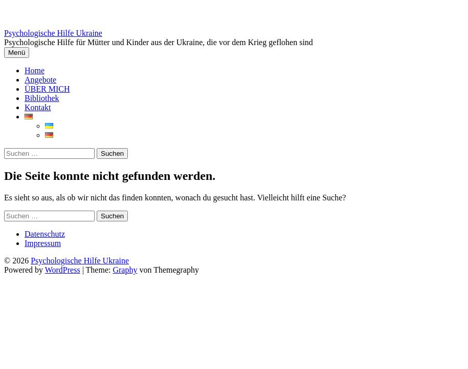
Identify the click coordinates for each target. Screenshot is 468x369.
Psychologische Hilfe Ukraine (53, 33)
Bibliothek (42, 98)
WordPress (62, 269)
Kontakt (38, 107)
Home (34, 70)
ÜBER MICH (47, 89)
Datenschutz (45, 234)
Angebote (40, 79)
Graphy (125, 269)
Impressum (43, 243)
